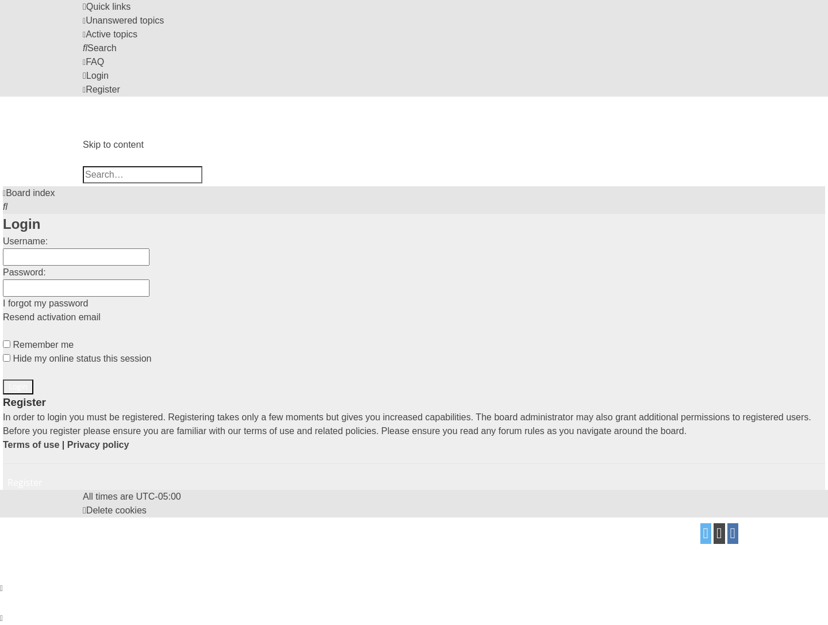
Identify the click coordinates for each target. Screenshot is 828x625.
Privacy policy (98, 445)
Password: (24, 272)
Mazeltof (179, 542)
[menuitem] (123, 20)
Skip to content (113, 144)
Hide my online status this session (77, 358)
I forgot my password (46, 303)
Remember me (38, 345)
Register (24, 482)
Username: (25, 241)
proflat (124, 542)
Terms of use (31, 445)
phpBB (153, 529)
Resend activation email (52, 317)
